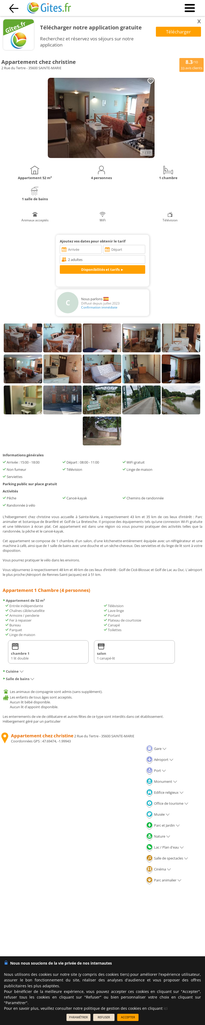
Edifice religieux (165, 792)
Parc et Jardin (163, 825)
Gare (156, 748)
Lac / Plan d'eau (165, 847)
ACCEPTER (128, 1017)
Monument (161, 781)
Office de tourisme (167, 803)
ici (166, 1008)
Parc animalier (164, 880)
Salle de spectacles (167, 858)
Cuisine (13, 671)
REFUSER (104, 1017)
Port (156, 770)
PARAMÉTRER (78, 1017)
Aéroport (160, 759)
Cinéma (158, 869)
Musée (158, 814)
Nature (158, 836)
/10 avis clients (191, 64)
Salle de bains (18, 678)
